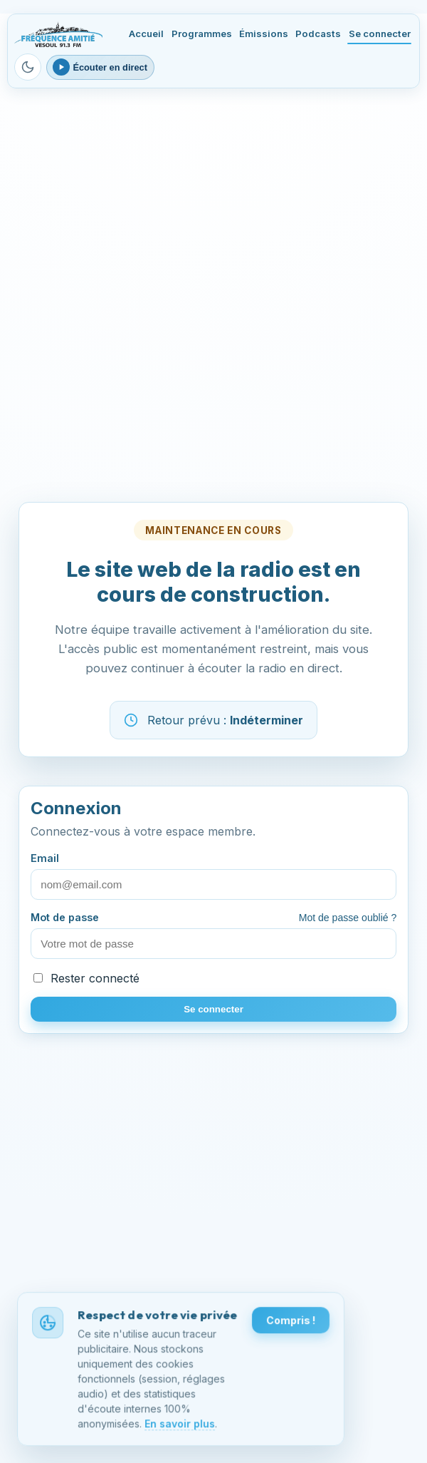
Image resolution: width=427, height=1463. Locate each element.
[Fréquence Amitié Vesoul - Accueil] (58, 34)
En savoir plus (179, 1424)
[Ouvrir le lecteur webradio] (100, 68)
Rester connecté (86, 978)
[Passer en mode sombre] (27, 67)
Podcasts (318, 33)
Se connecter (380, 33)
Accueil (146, 33)
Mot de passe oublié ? (348, 917)
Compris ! (290, 1321)
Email (214, 875)
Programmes (202, 33)
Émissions (263, 33)
